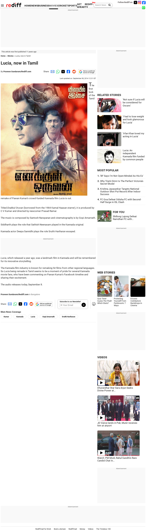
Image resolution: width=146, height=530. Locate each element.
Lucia (33, 317)
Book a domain (60, 529)
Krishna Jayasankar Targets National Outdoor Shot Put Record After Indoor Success (120, 192)
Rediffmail (73, 529)
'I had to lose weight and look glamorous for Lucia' (133, 119)
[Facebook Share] (68, 71)
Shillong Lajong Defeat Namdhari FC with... (125, 217)
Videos (90, 529)
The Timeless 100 (103, 529)
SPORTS (72, 5)
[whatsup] (144, 7)
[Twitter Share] (62, 71)
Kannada (19, 317)
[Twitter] (135, 2)
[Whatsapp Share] (57, 71)
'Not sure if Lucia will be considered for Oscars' (134, 102)
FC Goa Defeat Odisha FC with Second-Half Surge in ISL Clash (120, 201)
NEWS (34, 5)
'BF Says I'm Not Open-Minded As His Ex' (121, 176)
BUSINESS (43, 5)
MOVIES (53, 5)
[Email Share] (52, 71)
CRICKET (63, 5)
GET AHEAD (81, 5)
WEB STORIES (106, 272)
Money (82, 529)
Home (3, 56)
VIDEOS (102, 357)
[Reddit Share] (73, 71)
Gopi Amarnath (48, 317)
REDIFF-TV (89, 5)
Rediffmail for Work (43, 529)
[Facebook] (144, 2)
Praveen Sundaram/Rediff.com (17, 71)
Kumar (6, 317)
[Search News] (109, 5)
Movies (11, 56)
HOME (27, 5)
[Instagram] (140, 2)
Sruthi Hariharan (68, 317)
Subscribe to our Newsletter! (70, 302)
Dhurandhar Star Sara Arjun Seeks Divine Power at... (115, 389)
